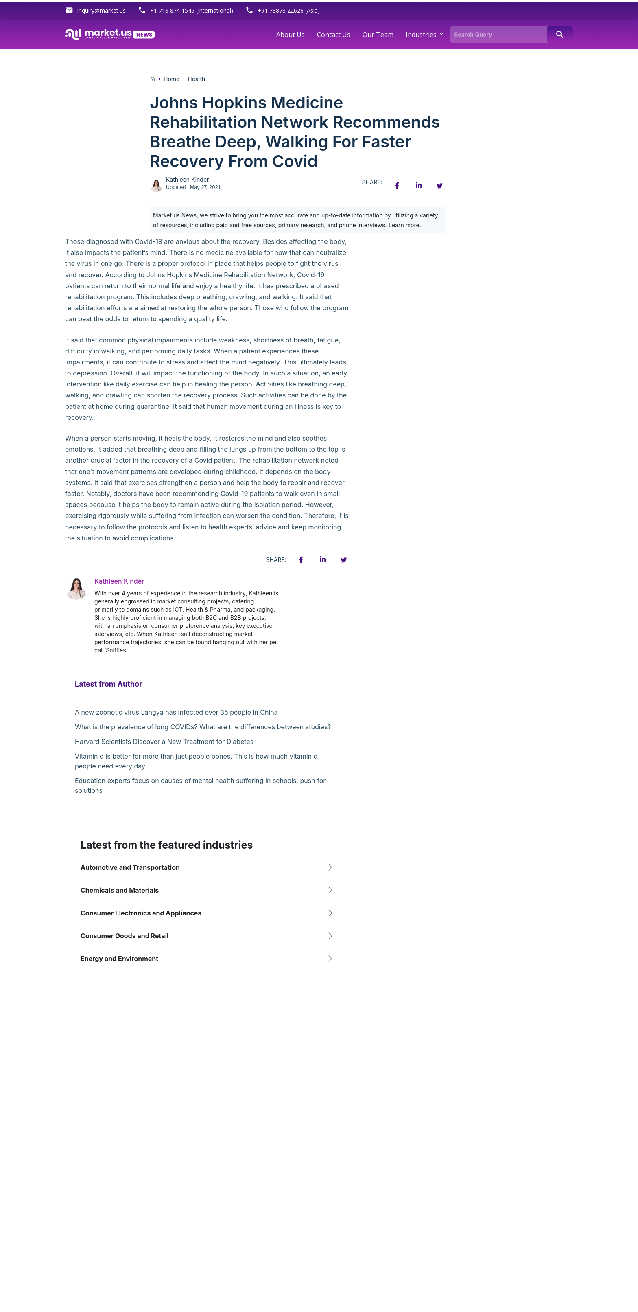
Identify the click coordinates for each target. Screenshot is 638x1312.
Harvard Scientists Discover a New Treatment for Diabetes (164, 741)
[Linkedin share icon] (418, 185)
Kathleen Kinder (187, 179)
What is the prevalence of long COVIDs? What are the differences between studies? (203, 727)
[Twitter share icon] (439, 185)
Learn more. (405, 225)
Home (171, 78)
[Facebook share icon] (397, 185)
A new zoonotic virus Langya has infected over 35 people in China (176, 712)
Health (196, 78)
